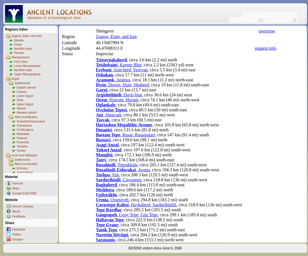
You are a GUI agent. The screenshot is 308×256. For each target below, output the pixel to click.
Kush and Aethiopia (24, 155)
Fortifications (25, 129)
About (16, 211)
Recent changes (23, 206)
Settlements (22, 83)
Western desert (27, 112)
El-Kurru (22, 168)
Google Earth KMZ (24, 193)
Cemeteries (24, 125)
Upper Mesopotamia (27, 74)
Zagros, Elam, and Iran (27, 35)
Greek (18, 44)
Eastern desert (26, 87)
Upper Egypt (25, 104)
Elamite (19, 40)
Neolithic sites (23, 48)
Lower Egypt (25, 95)
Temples (22, 146)
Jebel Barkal (25, 172)
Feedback (18, 216)
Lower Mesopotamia (27, 65)
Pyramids (23, 142)
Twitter (16, 234)
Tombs (21, 150)
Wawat (21, 108)
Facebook (18, 229)
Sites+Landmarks (26, 117)
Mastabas (23, 133)
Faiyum (21, 91)
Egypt (15, 78)
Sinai (20, 100)
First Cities (21, 61)
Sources (17, 183)
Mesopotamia (20, 57)
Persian (19, 52)
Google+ (18, 239)
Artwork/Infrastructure (31, 121)
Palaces (22, 138)
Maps (15, 188)
